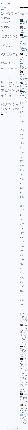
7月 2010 (21, 223)
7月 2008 (21, 254)
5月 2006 (21, 282)
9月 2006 (21, 277)
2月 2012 (21, 201)
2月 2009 (21, 245)
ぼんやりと (21, 65)
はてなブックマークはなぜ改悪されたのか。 (25, 415)
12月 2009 (21, 232)
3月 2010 (21, 228)
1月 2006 (21, 287)
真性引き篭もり (7, 3)
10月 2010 (21, 219)
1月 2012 (21, 202)
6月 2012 (21, 196)
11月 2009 (21, 233)
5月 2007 (21, 272)
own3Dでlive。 (3, 9)
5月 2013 (21, 182)
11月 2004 (21, 305)
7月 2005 (21, 295)
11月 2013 (21, 174)
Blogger (19, 428)
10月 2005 (21, 291)
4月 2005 (21, 299)
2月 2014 (21, 170)
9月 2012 (21, 192)
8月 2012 (21, 193)
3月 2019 (21, 107)
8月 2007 (21, 268)
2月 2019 (21, 108)
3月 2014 (21, 169)
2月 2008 (21, 260)
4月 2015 (21, 152)
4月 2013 (21, 183)
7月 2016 (21, 133)
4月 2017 (21, 124)
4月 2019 (21, 106)
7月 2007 (21, 269)
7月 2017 (21, 120)
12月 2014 (21, 157)
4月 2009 (21, 242)
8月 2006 (21, 278)
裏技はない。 (22, 76)
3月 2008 (21, 259)
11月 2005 (21, 290)
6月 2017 (21, 121)
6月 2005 (21, 296)
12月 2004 (21, 304)
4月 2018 (21, 116)
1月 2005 (21, 303)
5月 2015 (21, 151)
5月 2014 (21, 166)
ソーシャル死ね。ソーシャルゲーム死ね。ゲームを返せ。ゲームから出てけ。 (23, 347)
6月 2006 (21, 281)
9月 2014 (21, 161)
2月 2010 (21, 229)
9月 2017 (21, 117)
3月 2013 (21, 184)
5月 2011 (21, 211)
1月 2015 (21, 156)
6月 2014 (21, 165)
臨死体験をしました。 (23, 95)
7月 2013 (21, 179)
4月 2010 (21, 227)
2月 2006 (21, 286)
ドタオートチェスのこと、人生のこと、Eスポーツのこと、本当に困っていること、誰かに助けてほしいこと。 (23, 22)
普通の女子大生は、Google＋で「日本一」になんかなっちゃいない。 (23, 313)
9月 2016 (21, 130)
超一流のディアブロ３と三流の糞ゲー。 (25, 359)
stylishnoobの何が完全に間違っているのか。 (23, 56)
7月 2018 (21, 112)
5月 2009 (21, 241)
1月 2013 (21, 187)
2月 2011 (21, 215)
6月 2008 (21, 255)
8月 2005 (21, 294)
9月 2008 (21, 251)
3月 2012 (21, 200)
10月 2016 (21, 129)
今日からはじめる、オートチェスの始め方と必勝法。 (23, 84)
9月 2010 (21, 220)
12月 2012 (21, 188)
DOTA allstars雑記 (5, 116)
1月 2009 (21, 246)
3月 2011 (21, 214)
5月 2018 (21, 115)
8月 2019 (21, 102)
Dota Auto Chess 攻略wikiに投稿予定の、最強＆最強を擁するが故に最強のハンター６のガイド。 (23, 29)
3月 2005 (21, 300)
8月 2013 (21, 178)
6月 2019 (21, 103)
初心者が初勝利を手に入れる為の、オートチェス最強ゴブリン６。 (23, 41)
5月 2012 (21, 197)
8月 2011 (21, 209)
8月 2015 (21, 147)
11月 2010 (21, 218)
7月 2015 (21, 148)
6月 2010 (21, 224)
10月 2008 (21, 250)
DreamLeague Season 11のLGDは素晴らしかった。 (23, 44)
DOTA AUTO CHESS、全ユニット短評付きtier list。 (23, 74)
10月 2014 (21, 160)
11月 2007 (21, 264)
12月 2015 (21, 142)
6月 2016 (21, 134)
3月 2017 (21, 125)
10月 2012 (21, 191)
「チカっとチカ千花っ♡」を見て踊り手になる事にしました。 (23, 98)
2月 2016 (21, 139)
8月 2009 (21, 237)
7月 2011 (21, 210)
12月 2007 (21, 263)
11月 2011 (21, 205)
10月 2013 (21, 175)
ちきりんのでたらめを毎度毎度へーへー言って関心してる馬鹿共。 (23, 383)
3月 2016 (21, 138)
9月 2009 (21, 236)
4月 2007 (21, 273)
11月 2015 (21, 143)
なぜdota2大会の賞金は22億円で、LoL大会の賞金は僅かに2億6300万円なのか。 (23, 336)
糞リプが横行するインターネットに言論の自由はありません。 (23, 79)
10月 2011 (21, 206)
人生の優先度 (22, 32)
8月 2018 (21, 111)
